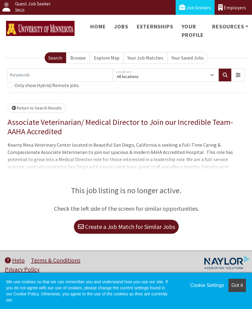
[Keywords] (60, 75)
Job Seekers (195, 7)
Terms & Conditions (55, 260)
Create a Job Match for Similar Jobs (126, 226)
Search (55, 58)
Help (15, 260)
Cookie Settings (207, 285)
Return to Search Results (37, 108)
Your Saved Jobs (187, 58)
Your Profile (193, 30)
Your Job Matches (145, 58)
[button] (238, 75)
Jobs (121, 26)
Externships (155, 26)
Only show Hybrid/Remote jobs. (47, 85)
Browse (78, 58)
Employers (232, 7)
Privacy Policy (22, 269)
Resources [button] (228, 26)
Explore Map (107, 58)
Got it (237, 285)
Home (98, 26)
